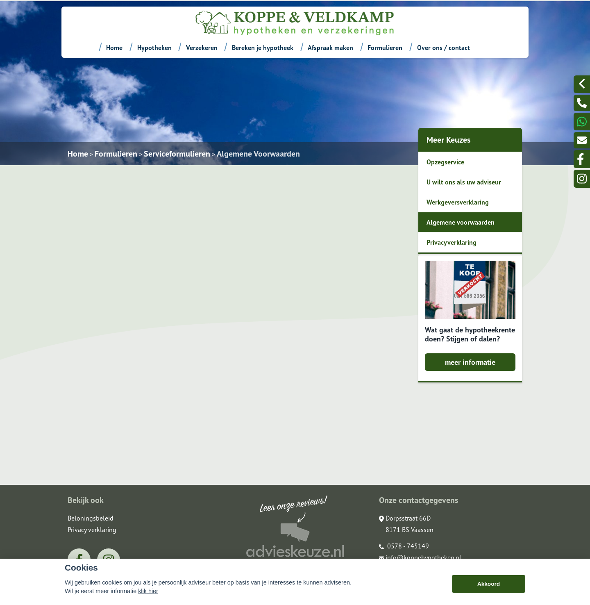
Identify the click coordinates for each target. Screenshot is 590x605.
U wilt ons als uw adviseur (464, 182)
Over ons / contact (443, 47)
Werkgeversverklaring (458, 202)
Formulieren (385, 47)
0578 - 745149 (404, 546)
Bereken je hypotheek (262, 47)
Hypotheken (154, 47)
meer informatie (470, 362)
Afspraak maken (330, 47)
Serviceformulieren (177, 153)
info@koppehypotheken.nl (420, 557)
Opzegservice (445, 162)
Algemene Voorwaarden (258, 153)
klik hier (148, 591)
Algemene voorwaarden (461, 222)
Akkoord (488, 584)
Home (114, 47)
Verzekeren (202, 47)
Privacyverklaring (452, 242)
